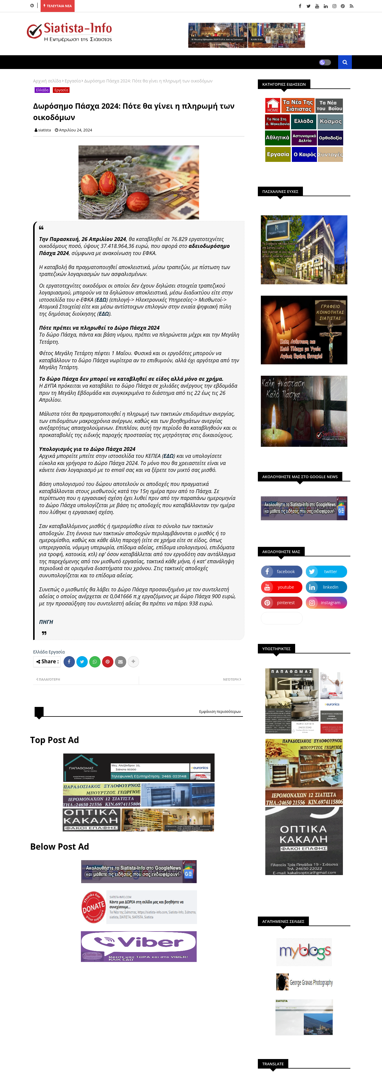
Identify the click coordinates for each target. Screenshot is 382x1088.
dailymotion (281, 618)
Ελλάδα (42, 90)
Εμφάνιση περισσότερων (220, 711)
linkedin (330, 587)
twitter (330, 571)
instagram (331, 602)
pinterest (286, 602)
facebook (286, 571)
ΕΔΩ (101, 299)
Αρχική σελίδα (47, 81)
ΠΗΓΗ (46, 621)
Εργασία (73, 81)
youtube (286, 587)
